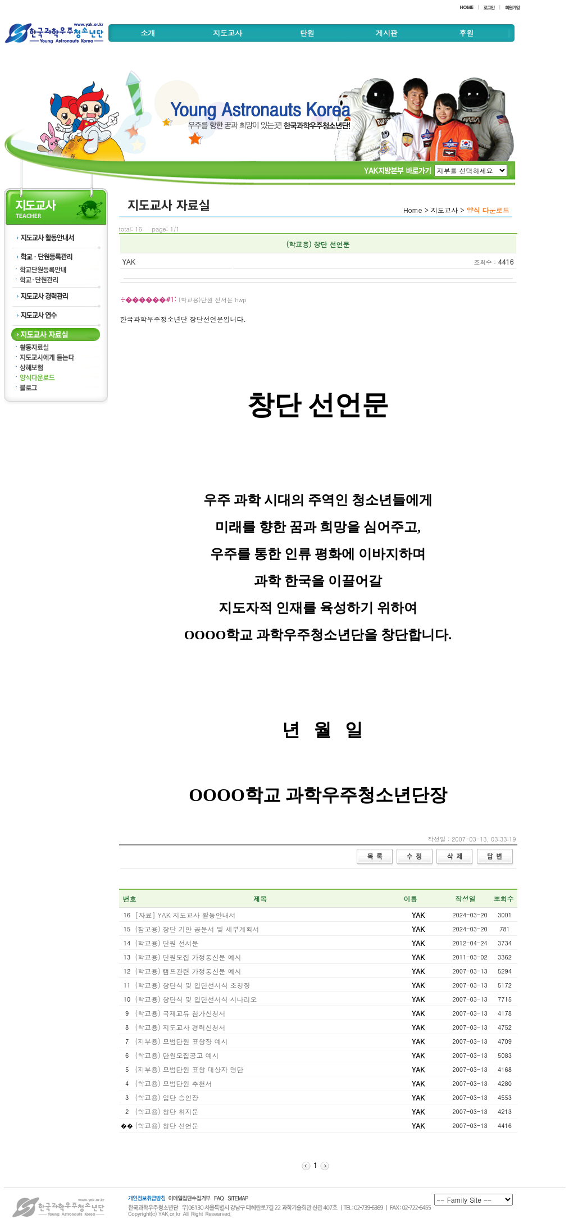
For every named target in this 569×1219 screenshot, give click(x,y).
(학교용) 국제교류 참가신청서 (180, 1013)
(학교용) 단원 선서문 (167, 943)
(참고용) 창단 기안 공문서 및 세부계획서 (197, 929)
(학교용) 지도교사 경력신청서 (180, 1027)
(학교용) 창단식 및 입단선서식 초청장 (193, 985)
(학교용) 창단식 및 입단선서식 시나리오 (196, 999)
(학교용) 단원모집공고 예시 (177, 1055)
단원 (307, 33)
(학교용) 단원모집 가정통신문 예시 (188, 957)
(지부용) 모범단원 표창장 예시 (181, 1041)
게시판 (387, 33)
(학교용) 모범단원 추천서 (173, 1083)
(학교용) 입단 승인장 (167, 1097)
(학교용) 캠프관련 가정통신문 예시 (188, 971)
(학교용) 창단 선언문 (167, 1125)
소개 (147, 33)
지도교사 (227, 33)
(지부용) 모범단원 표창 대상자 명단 (189, 1069)
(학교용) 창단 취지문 (167, 1111)
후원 (466, 33)
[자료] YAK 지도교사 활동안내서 (185, 915)
